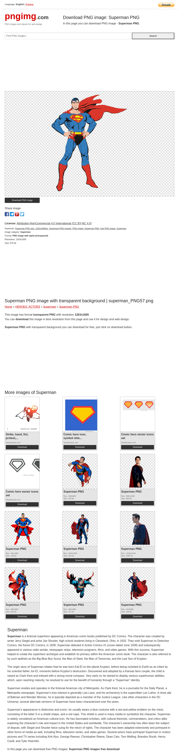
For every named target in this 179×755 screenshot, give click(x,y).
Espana (29, 4)
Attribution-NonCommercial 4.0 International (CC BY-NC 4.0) (54, 223)
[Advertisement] (89, 66)
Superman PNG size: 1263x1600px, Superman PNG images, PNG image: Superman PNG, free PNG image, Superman (70, 228)
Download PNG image (22, 200)
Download (22, 447)
